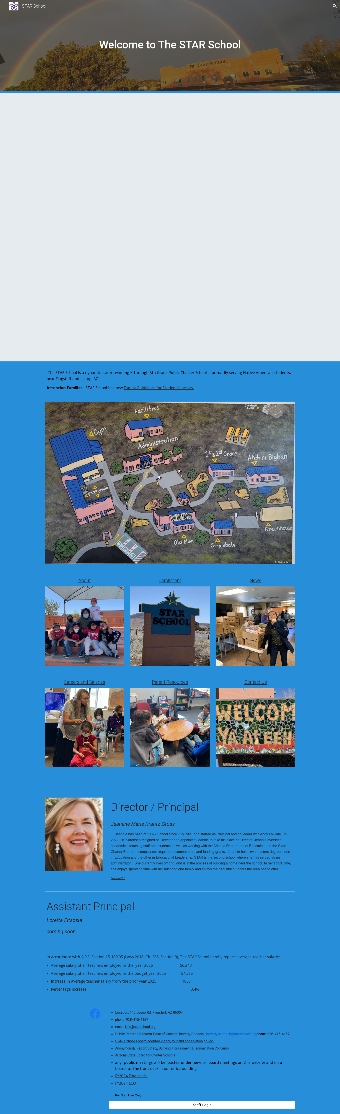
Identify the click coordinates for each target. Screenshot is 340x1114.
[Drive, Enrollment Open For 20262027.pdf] (159, 227)
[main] (170, 47)
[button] (335, 6)
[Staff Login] (202, 1105)
